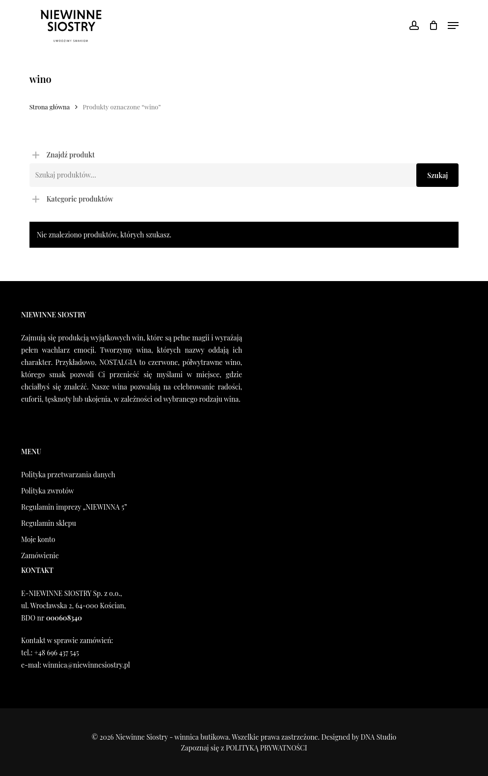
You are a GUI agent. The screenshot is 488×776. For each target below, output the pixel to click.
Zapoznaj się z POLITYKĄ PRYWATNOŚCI (244, 747)
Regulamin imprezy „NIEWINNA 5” (74, 507)
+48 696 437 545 (55, 652)
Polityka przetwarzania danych (68, 474)
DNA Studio (379, 737)
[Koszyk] (433, 25)
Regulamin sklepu (48, 523)
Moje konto (38, 539)
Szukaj (437, 175)
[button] (453, 25)
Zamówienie (40, 555)
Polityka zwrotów (47, 490)
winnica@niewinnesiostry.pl (86, 665)
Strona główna (49, 107)
